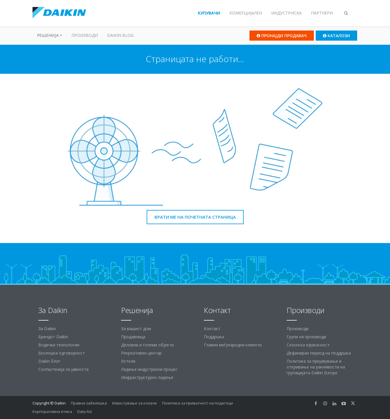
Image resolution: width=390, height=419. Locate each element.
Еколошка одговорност (61, 353)
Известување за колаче (134, 403)
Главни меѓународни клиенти (233, 345)
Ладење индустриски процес (149, 369)
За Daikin (47, 328)
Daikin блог (49, 361)
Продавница (133, 336)
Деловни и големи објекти (147, 345)
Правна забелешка (89, 403)
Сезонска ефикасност (308, 345)
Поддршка (214, 336)
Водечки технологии (58, 345)
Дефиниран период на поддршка (319, 353)
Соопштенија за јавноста (63, 369)
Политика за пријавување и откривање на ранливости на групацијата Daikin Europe (316, 366)
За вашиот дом (136, 328)
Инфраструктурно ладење (147, 377)
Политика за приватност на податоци (197, 403)
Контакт (212, 328)
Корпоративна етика (52, 411)
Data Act (84, 411)
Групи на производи (306, 336)
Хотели (128, 361)
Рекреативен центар (141, 353)
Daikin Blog (120, 35)
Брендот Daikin (53, 336)
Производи (84, 35)
